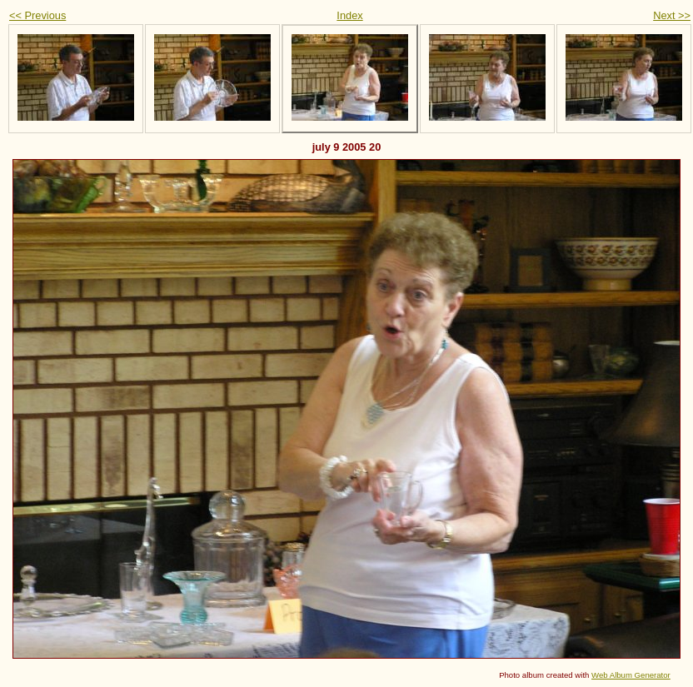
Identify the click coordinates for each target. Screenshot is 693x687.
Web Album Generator (631, 675)
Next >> (672, 15)
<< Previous (37, 15)
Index (349, 15)
